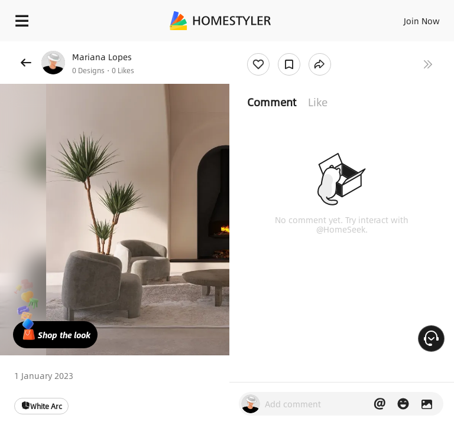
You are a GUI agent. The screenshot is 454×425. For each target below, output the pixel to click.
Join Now (422, 20)
